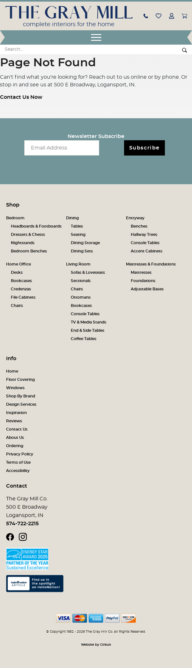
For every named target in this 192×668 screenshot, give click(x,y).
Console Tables (145, 243)
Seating (78, 234)
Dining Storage (85, 243)
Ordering (14, 446)
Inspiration (16, 413)
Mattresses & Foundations (151, 264)
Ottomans (81, 297)
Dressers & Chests (28, 234)
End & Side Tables (87, 330)
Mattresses (141, 272)
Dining (72, 218)
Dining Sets (82, 251)
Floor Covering (20, 379)
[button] (146, 15)
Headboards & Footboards (36, 226)
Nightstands (22, 243)
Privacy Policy (19, 454)
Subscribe (144, 147)
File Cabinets (23, 297)
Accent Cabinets (146, 251)
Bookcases (21, 281)
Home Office (18, 264)
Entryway (135, 218)
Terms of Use (18, 462)
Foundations (143, 281)
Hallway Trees (144, 234)
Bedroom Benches (29, 251)
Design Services (21, 404)
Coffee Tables (83, 339)
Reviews (14, 421)
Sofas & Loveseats (88, 272)
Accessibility (18, 471)
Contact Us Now (21, 97)
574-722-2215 (22, 523)
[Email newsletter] (61, 148)
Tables (77, 226)
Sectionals (81, 281)
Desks (17, 272)
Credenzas (21, 289)
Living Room (78, 264)
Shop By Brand (20, 396)
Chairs (17, 306)
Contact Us (16, 429)
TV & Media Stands (88, 322)
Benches (139, 226)
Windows (15, 388)
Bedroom (15, 218)
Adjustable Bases (147, 289)
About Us (15, 437)
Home (12, 371)
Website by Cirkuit (96, 644)
